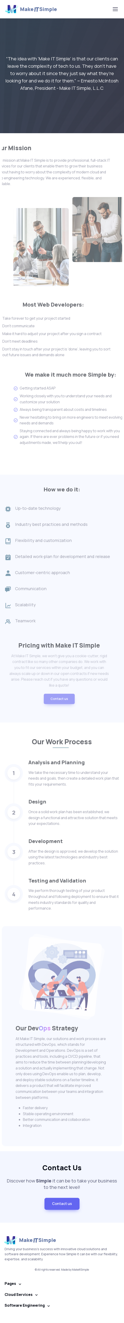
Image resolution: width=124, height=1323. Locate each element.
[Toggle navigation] (115, 9)
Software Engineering (25, 1305)
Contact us (59, 712)
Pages (10, 1283)
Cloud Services (19, 1294)
